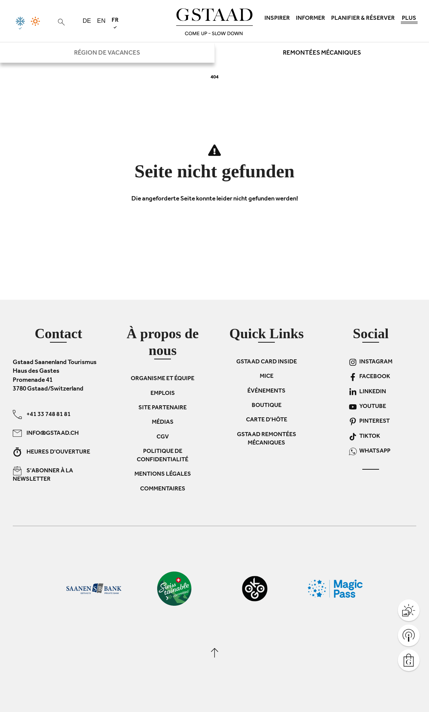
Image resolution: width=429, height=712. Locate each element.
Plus (409, 20)
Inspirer (277, 19)
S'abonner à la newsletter (43, 474)
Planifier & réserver (363, 19)
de (87, 20)
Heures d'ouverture (51, 451)
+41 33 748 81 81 (42, 414)
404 (214, 77)
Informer (310, 19)
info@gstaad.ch (46, 432)
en (101, 20)
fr (115, 23)
